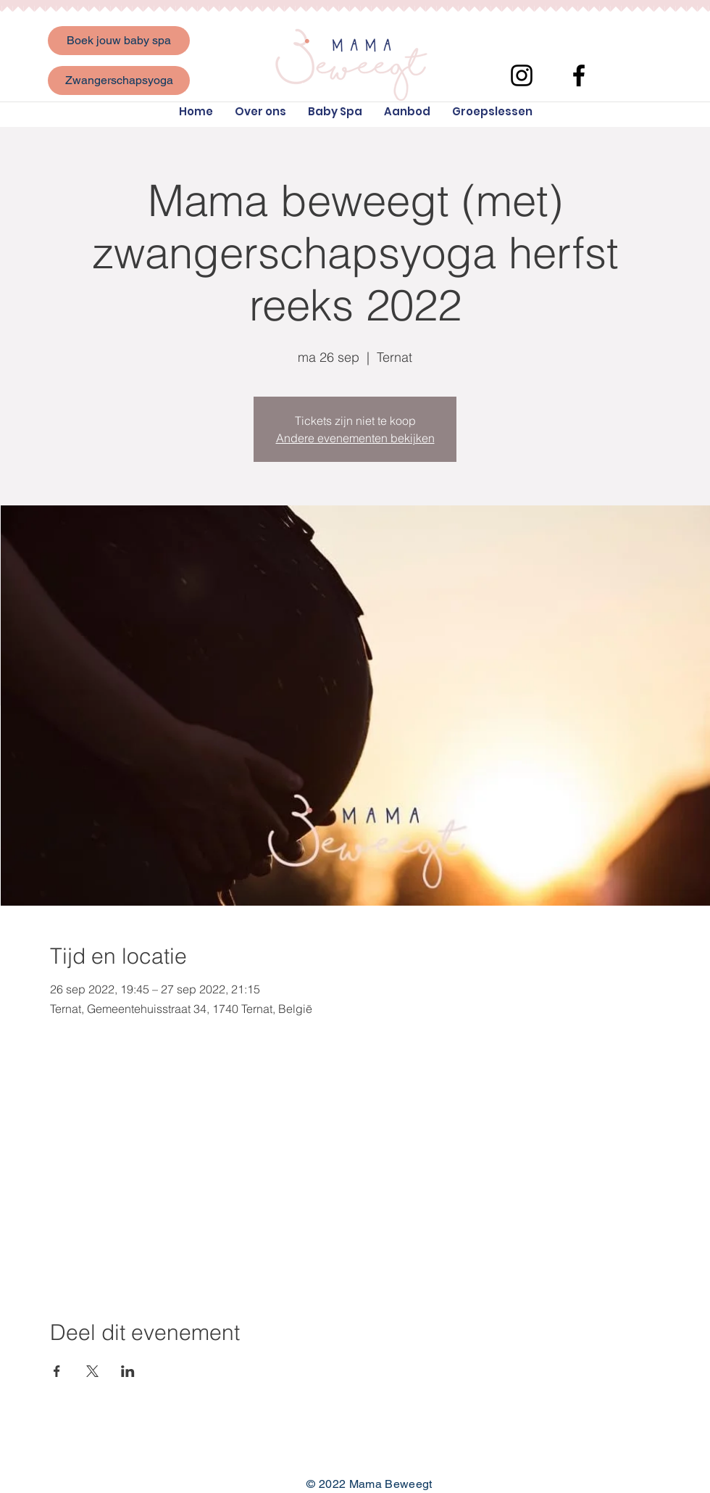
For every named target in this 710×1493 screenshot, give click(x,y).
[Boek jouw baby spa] (119, 40)
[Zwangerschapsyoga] (119, 80)
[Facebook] (578, 75)
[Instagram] (521, 75)
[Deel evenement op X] (92, 1371)
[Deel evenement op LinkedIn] (128, 1371)
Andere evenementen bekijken (355, 438)
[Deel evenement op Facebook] (57, 1371)
